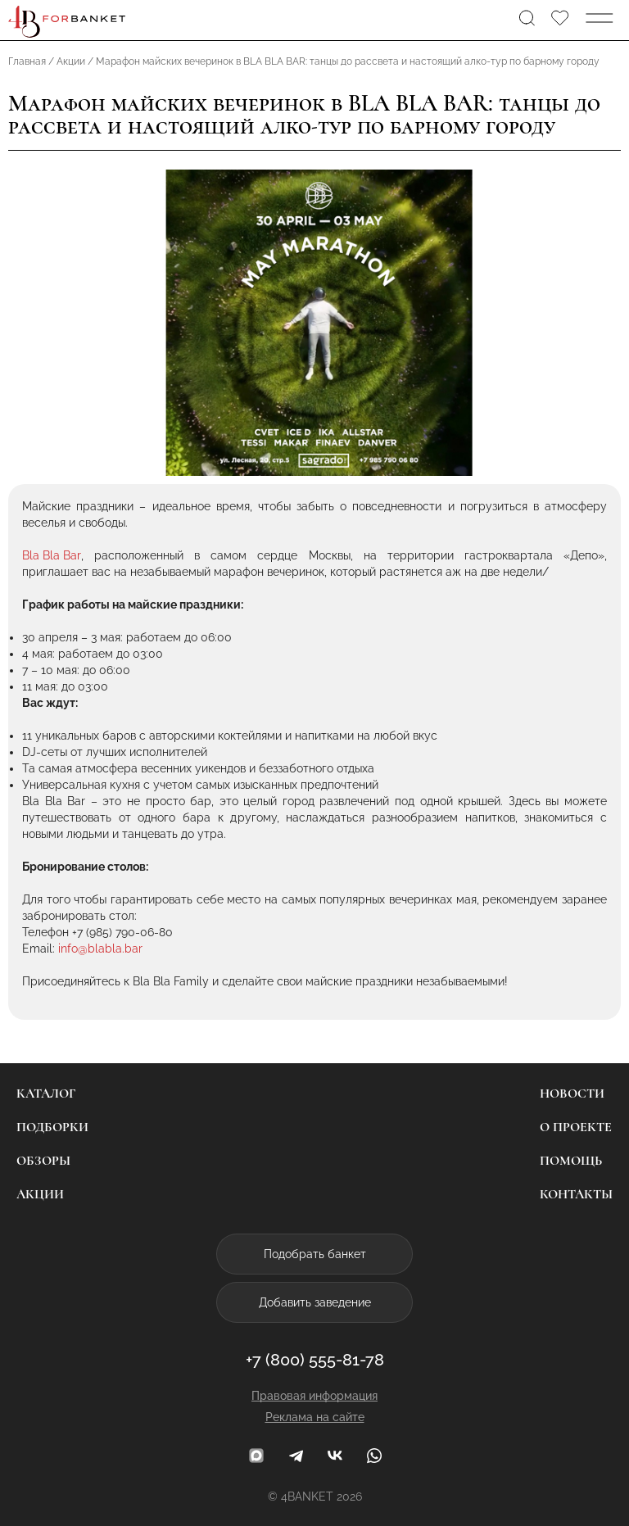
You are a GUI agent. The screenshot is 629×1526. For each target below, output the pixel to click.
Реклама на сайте (314, 1417)
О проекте (576, 1127)
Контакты (576, 1194)
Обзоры (43, 1160)
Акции (40, 1194)
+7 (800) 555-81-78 (315, 1360)
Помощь (571, 1160)
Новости (572, 1093)
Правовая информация (314, 1395)
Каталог (45, 1093)
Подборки (52, 1127)
